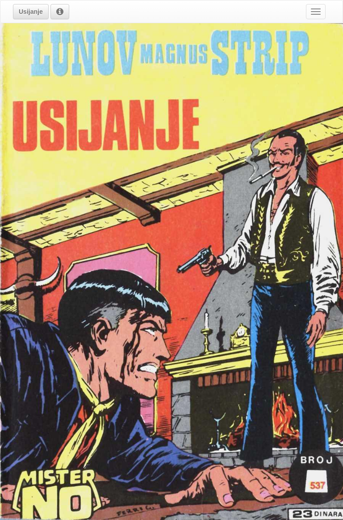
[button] (31, 11)
